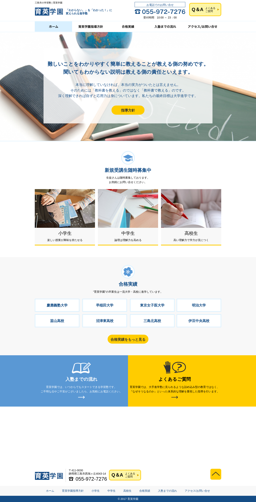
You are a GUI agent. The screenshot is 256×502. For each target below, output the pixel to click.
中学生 (111, 490)
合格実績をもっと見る (128, 339)
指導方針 (128, 110)
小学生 (95, 490)
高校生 (127, 490)
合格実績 (144, 490)
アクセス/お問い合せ (197, 490)
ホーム (50, 490)
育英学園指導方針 (73, 490)
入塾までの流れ (167, 490)
